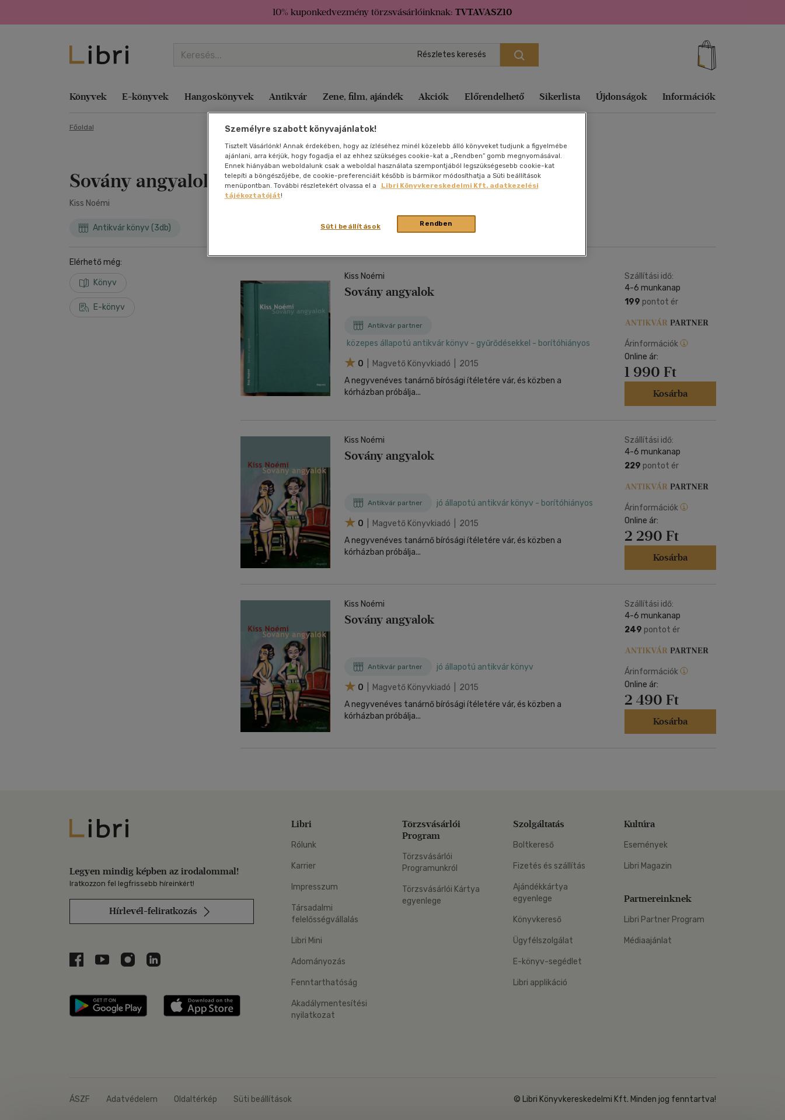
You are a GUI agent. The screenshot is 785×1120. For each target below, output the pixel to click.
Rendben (436, 223)
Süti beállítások (350, 226)
